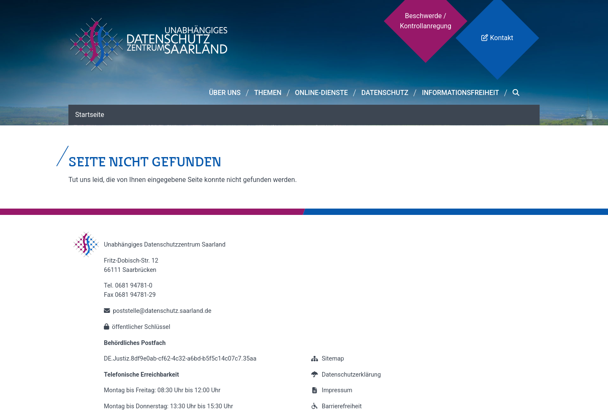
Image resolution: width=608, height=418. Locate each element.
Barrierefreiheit (335, 406)
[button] (516, 92)
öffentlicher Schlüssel (141, 327)
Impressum (330, 390)
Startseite (89, 115)
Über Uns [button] (225, 93)
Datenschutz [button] (384, 93)
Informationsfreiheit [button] (460, 93)
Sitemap (326, 358)
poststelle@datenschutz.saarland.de (162, 311)
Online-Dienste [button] (321, 93)
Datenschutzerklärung (345, 374)
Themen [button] (268, 93)
